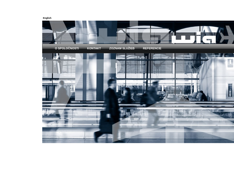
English (47, 18)
